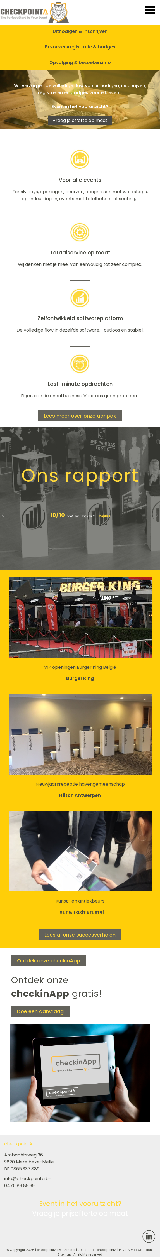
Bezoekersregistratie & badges (80, 47)
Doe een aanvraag (40, 1011)
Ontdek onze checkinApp (48, 960)
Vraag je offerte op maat (80, 120)
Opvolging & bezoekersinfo (80, 62)
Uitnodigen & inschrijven (80, 31)
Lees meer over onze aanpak (80, 415)
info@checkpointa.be (27, 1178)
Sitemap (64, 1254)
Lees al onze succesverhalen (80, 934)
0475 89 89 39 (19, 1185)
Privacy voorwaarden (135, 1250)
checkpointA (106, 1250)
